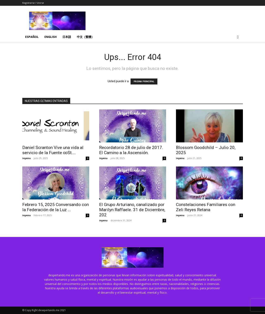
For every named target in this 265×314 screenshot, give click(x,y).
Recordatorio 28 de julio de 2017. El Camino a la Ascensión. (131, 150)
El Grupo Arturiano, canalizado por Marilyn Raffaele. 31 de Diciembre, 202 (132, 209)
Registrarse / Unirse (33, 2)
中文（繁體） (85, 37)
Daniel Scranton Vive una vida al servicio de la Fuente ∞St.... (52, 150)
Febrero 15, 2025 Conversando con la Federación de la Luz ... (55, 207)
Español (32, 37)
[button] (238, 37)
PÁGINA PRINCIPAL (144, 81)
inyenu (26, 158)
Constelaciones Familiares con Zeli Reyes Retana (205, 207)
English (50, 37)
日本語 (66, 37)
